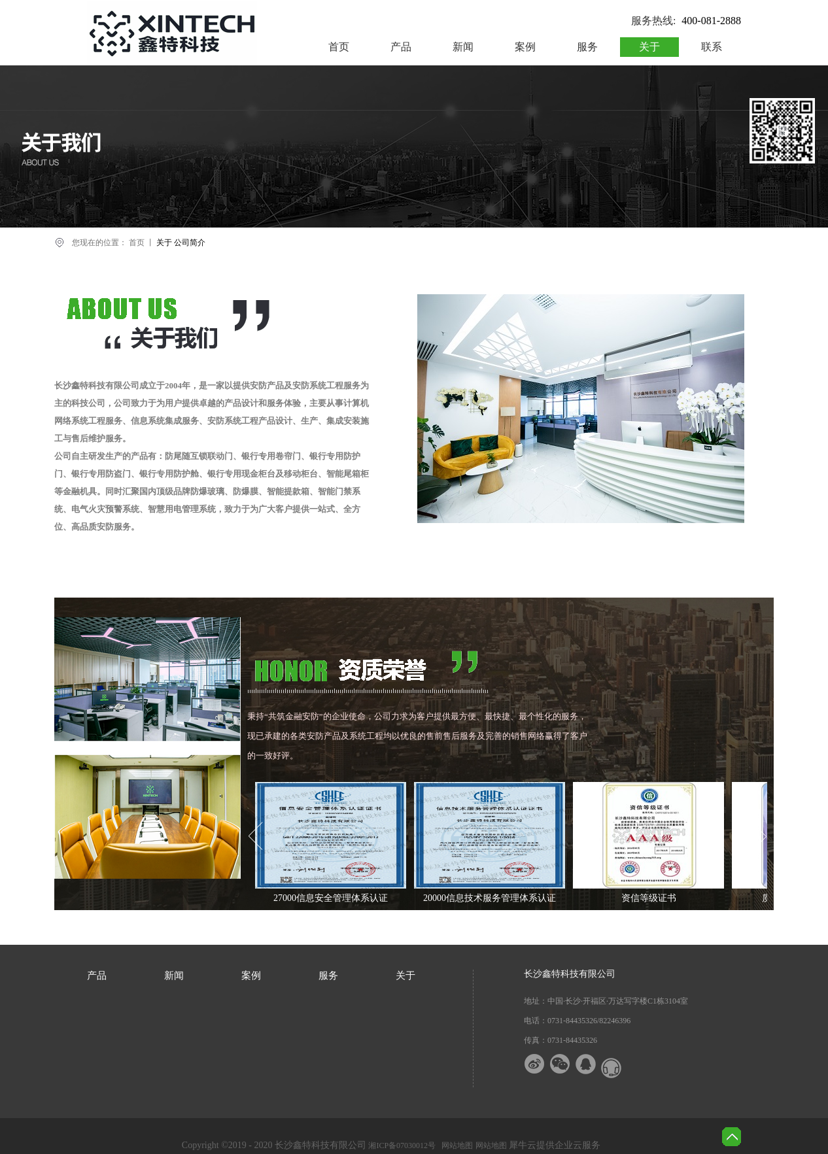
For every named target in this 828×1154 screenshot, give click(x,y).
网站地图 (455, 1145)
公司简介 (189, 242)
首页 (338, 46)
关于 (164, 242)
